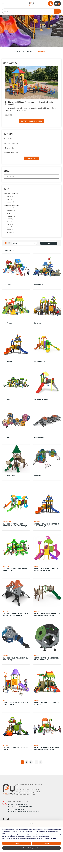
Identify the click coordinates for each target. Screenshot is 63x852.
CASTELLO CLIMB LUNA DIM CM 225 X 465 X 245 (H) (15, 659)
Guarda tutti (31, 158)
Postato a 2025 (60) (11, 205)
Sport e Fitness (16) (11, 153)
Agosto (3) (10, 219)
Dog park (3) (9, 148)
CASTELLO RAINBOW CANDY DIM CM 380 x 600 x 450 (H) (46, 569)
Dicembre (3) (10, 208)
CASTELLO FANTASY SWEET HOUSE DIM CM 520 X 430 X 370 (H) (46, 748)
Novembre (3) (11, 211)
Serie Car (37, 323)
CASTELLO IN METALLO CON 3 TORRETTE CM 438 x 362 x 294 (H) (15, 525)
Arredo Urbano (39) (11, 143)
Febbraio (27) (11, 232)
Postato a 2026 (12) (11, 194)
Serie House (7, 285)
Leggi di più (8, 114)
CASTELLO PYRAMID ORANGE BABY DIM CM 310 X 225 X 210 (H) (15, 614)
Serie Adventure (9, 476)
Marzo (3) (9, 230)
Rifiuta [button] (17, 843)
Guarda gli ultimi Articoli (31, 121)
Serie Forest (7, 323)
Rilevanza (24, 243)
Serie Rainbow (39, 361)
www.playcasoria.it (28, 794)
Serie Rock (6, 438)
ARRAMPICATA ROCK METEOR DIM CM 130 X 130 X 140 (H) (46, 659)
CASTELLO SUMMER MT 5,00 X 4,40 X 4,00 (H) (46, 703)
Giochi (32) (8, 139)
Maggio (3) (10, 196)
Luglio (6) (9, 221)
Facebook (3, 818)
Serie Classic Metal (41, 399)
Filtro (48, 243)
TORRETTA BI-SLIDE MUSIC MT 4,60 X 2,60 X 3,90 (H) (15, 703)
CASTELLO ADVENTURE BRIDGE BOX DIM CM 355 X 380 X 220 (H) (47, 614)
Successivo (41, 762)
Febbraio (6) (10, 202)
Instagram (8, 818)
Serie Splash (7, 361)
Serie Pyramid (39, 438)
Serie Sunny (7, 399)
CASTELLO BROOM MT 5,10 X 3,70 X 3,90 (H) (15, 748)
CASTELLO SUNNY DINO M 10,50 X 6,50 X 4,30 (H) (15, 569)
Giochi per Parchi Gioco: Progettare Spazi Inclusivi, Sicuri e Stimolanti (29, 103)
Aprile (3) (9, 199)
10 (36, 762)
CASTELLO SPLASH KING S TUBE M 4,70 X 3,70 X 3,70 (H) (46, 525)
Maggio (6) (10, 224)
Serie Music (38, 285)
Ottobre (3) (10, 213)
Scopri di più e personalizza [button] (31, 848)
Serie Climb (38, 476)
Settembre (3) (11, 216)
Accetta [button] (46, 843)
